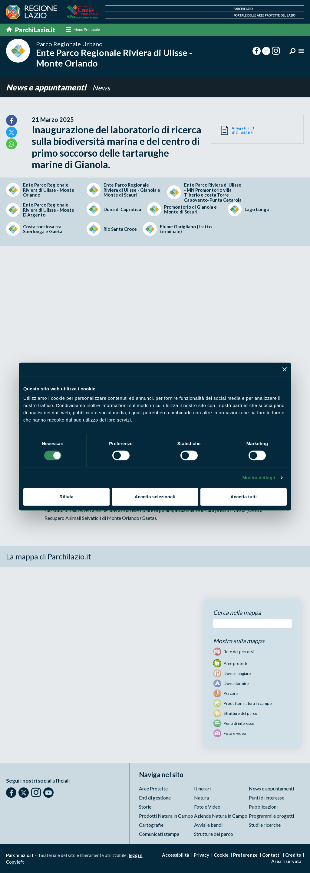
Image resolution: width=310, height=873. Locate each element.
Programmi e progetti (271, 816)
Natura (201, 797)
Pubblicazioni (263, 806)
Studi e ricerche (265, 825)
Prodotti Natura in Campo (166, 816)
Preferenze (245, 855)
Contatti (271, 855)
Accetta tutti (243, 496)
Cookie (221, 855)
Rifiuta (66, 496)
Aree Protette (153, 788)
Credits (293, 855)
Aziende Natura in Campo (220, 816)
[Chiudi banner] (284, 369)
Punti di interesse (266, 797)
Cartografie (151, 825)
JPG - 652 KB (244, 130)
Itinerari (202, 788)
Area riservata (286, 861)
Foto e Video (207, 806)
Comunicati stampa (159, 834)
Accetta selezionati (154, 496)
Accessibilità (175, 855)
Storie (145, 806)
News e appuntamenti (48, 88)
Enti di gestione (155, 797)
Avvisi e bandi (208, 825)
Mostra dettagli (258, 477)
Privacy (201, 855)
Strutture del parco (213, 834)
